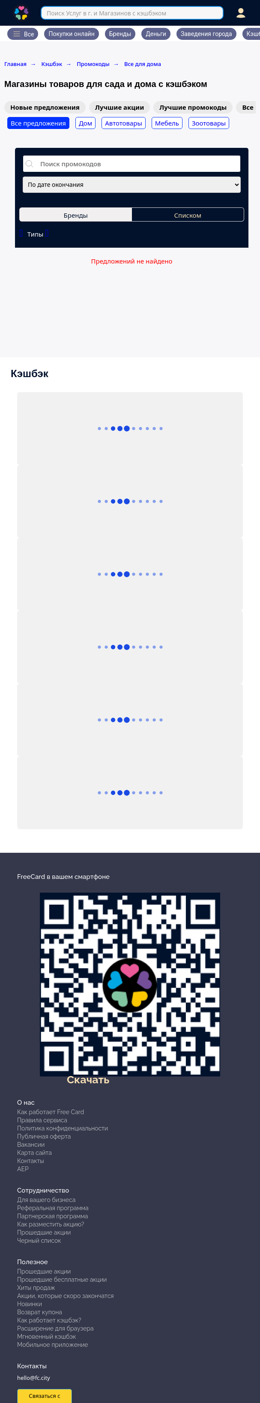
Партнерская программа (52, 1216)
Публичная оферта (44, 1136)
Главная (20, 64)
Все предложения (38, 123)
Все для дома (142, 64)
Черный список (39, 1240)
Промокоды (98, 64)
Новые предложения (45, 107)
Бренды (76, 215)
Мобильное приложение (52, 1344)
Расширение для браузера (55, 1328)
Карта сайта (34, 1152)
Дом (85, 123)
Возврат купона (39, 1312)
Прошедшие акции (44, 1232)
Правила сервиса (42, 1120)
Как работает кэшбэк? (49, 1320)
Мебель (167, 123)
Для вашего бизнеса (46, 1199)
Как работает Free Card (50, 1112)
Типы (34, 233)
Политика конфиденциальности (62, 1128)
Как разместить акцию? (50, 1224)
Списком (188, 215)
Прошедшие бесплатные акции (62, 1279)
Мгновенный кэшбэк (46, 1336)
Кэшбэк (56, 64)
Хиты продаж (36, 1287)
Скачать (88, 1079)
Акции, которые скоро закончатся (65, 1295)
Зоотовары (209, 123)
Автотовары (123, 123)
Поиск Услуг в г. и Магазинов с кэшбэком (106, 13)
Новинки (29, 1304)
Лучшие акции (119, 107)
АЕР (23, 1169)
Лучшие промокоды (193, 107)
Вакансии (31, 1144)
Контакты (30, 1160)
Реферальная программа (53, 1208)
